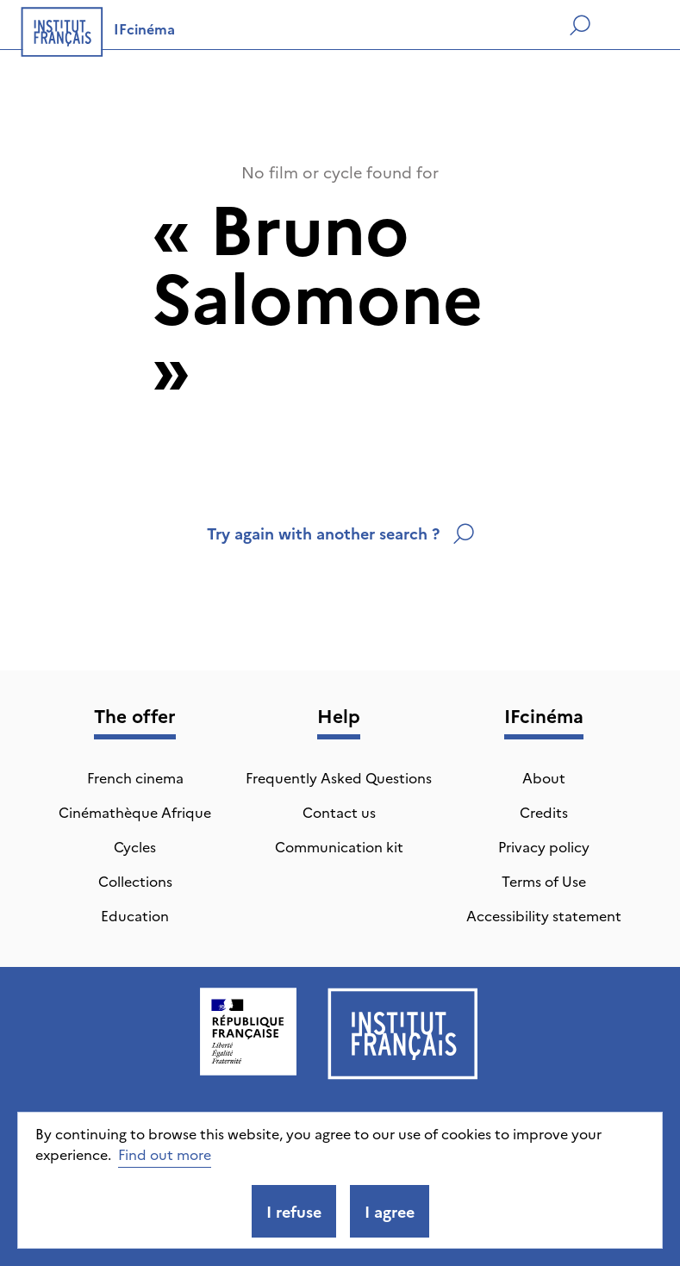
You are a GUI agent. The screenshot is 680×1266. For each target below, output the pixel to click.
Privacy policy (544, 846)
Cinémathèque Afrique (135, 811)
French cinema (135, 777)
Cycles (135, 846)
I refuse (293, 1211)
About (543, 777)
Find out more (164, 1153)
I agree (390, 1211)
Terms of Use (544, 880)
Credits (544, 811)
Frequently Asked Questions (339, 777)
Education (135, 915)
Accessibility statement (543, 915)
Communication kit (339, 846)
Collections (135, 880)
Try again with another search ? (340, 533)
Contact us (339, 811)
